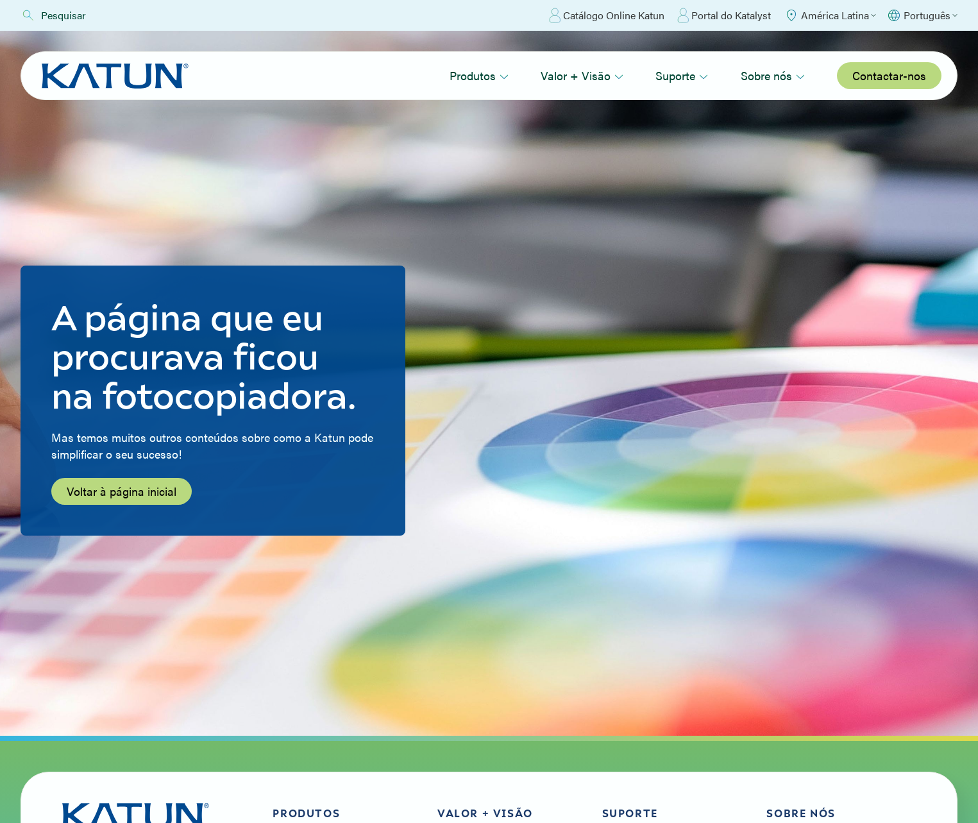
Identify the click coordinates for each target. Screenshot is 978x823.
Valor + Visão (582, 75)
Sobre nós (773, 75)
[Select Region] (830, 15)
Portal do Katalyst (724, 15)
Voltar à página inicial (121, 491)
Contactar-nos (889, 75)
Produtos (479, 75)
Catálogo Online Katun (606, 15)
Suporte (681, 75)
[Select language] (921, 15)
